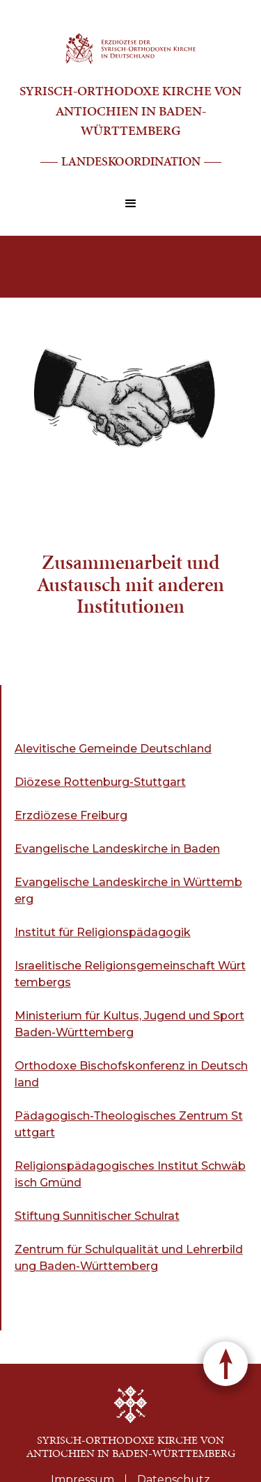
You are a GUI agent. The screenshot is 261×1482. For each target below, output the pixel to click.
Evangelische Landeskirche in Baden (117, 848)
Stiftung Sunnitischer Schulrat (97, 1216)
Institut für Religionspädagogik (103, 932)
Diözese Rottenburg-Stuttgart (100, 782)
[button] (131, 204)
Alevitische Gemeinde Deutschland (113, 748)
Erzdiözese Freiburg (71, 815)
